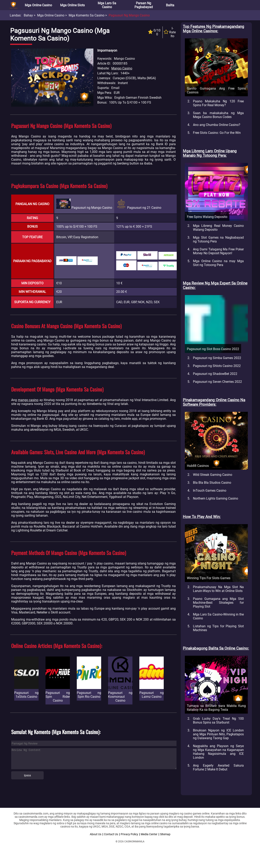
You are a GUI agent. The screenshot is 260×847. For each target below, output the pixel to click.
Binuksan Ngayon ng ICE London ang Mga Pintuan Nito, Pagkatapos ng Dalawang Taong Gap (218, 734)
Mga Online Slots (72, 5)
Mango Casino (121, 68)
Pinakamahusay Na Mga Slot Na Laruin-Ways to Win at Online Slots (218, 589)
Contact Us (111, 834)
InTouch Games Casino (209, 490)
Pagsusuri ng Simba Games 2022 (217, 358)
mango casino (28, 400)
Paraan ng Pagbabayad (143, 5)
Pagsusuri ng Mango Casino (129, 15)
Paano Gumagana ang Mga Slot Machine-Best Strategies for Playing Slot (218, 602)
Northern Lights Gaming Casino (215, 498)
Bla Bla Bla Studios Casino (212, 483)
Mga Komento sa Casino (86, 15)
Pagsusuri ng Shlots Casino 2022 (217, 366)
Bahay (28, 15)
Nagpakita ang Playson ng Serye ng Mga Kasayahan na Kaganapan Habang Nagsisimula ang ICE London (218, 751)
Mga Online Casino (38, 5)
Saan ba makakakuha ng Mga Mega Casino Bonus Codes (218, 115)
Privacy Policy (129, 834)
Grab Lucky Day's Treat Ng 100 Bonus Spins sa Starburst (218, 720)
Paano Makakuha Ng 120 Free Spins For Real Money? (218, 103)
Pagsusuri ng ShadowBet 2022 (215, 374)
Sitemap (165, 834)
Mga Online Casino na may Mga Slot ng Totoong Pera (218, 263)
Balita (170, 5)
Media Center (149, 834)
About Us (95, 834)
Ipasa (27, 775)
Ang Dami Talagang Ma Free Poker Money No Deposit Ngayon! (218, 251)
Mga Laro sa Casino (107, 5)
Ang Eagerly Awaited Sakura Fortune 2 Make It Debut (218, 767)
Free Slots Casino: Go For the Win (217, 133)
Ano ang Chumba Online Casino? (216, 125)
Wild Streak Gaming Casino (212, 475)
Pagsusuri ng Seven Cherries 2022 (217, 382)
